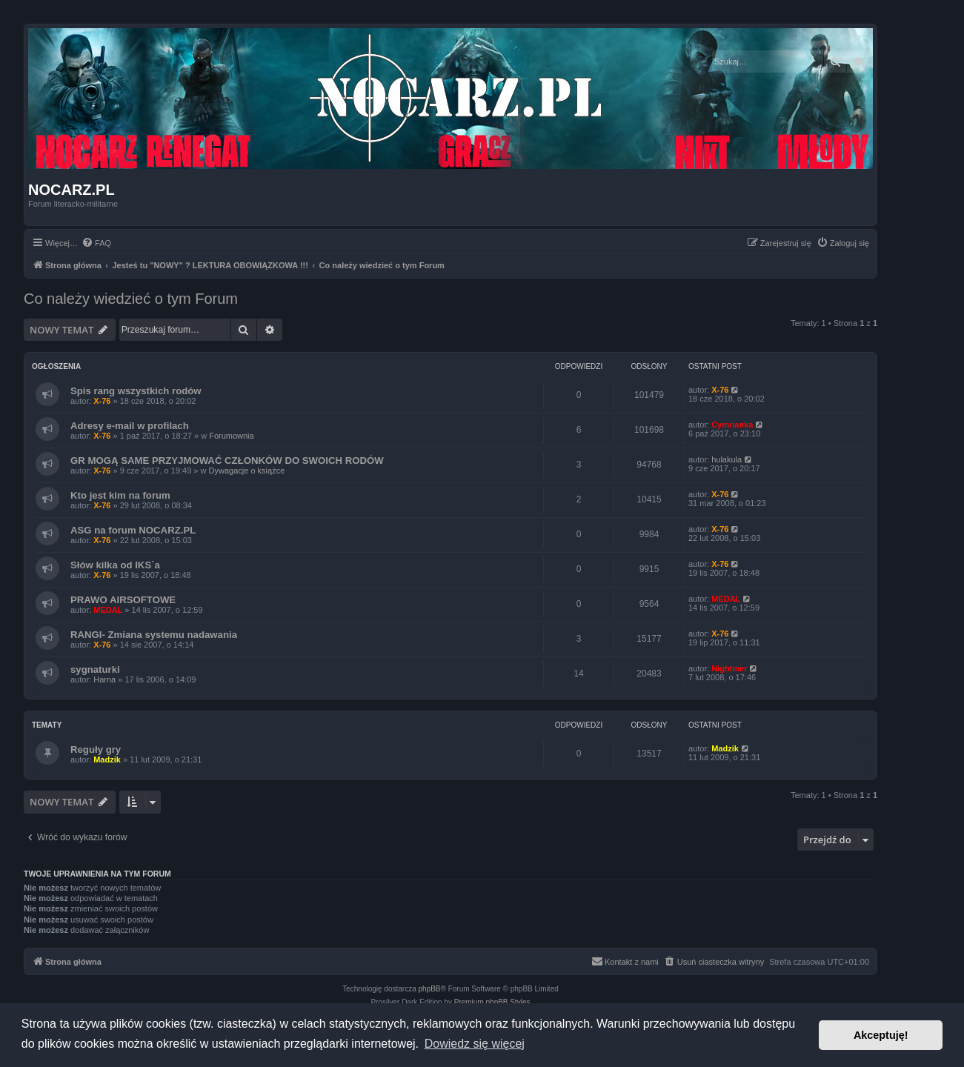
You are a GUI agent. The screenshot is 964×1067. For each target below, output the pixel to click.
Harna (104, 679)
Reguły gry (95, 749)
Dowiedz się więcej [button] (475, 1043)
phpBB (430, 989)
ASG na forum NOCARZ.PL (133, 530)
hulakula (726, 459)
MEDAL (107, 609)
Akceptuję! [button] (881, 1035)
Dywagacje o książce (247, 470)
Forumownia (231, 435)
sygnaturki (95, 669)
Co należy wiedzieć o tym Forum (131, 298)
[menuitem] (96, 243)
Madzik (107, 759)
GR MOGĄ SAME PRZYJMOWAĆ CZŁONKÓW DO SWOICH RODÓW (227, 460)
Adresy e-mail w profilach (129, 425)
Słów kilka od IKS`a (115, 565)
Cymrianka (732, 424)
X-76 (101, 400)
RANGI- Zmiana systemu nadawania (153, 634)
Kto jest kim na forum (120, 495)
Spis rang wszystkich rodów (136, 390)
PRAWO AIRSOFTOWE (123, 599)
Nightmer (729, 668)
